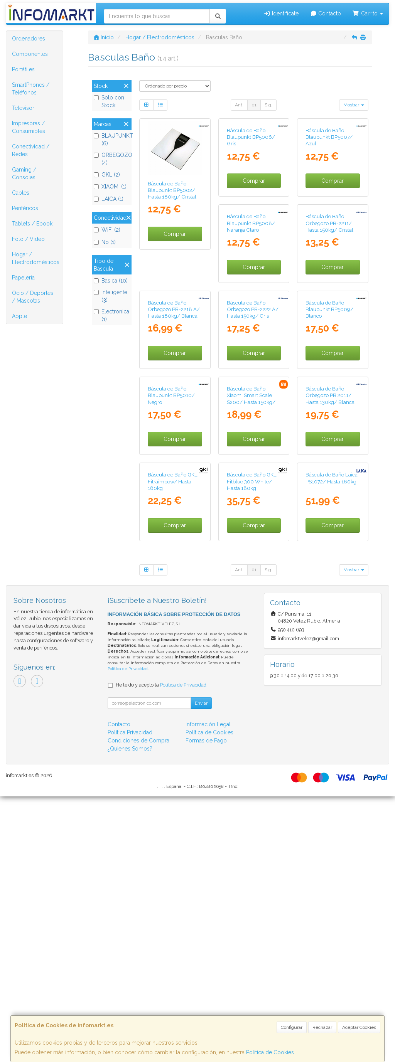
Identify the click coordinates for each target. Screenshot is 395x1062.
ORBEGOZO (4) (112, 159)
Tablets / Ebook (32, 223)
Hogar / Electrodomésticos (35, 258)
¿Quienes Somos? (130, 1014)
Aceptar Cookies (359, 1027)
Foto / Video (28, 239)
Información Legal (208, 990)
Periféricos (25, 208)
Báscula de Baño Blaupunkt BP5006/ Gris (251, 190)
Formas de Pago (206, 1006)
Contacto (325, 13)
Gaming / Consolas (24, 173)
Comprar (175, 234)
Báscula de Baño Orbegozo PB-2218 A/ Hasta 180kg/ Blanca (332, 329)
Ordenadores (28, 38)
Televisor (23, 108)
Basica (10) (111, 281)
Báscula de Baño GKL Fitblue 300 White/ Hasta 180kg (173, 747)
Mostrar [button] (353, 105)
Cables (20, 193)
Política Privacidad (130, 998)
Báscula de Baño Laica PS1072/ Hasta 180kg (253, 743)
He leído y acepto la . (162, 950)
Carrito (368, 13)
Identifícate (281, 13)
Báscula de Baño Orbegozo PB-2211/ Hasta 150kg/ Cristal (251, 329)
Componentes (30, 54)
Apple (19, 316)
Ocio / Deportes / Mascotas (32, 297)
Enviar (201, 968)
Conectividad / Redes (30, 150)
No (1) (105, 242)
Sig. (268, 105)
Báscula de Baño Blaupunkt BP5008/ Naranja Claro (172, 329)
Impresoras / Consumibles (28, 127)
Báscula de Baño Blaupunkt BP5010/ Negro (329, 468)
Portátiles (23, 69)
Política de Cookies (270, 1052)
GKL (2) (107, 175)
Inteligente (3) (110, 296)
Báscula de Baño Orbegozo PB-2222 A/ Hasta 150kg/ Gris (173, 468)
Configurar (291, 1027)
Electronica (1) (111, 315)
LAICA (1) (108, 199)
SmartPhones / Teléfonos (30, 89)
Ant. (239, 105)
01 (254, 105)
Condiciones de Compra (138, 1006)
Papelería (23, 277)
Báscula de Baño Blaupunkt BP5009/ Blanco (251, 468)
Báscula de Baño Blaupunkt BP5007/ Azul (329, 190)
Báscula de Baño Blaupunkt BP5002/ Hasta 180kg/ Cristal (172, 190)
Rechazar (322, 1027)
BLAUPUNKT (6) (112, 139)
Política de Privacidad (128, 934)
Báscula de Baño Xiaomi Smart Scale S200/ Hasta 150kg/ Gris (172, 611)
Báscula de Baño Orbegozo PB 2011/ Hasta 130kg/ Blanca (251, 608)
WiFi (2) (107, 230)
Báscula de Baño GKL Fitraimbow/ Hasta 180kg (330, 608)
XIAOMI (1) (110, 186)
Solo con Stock (109, 101)
